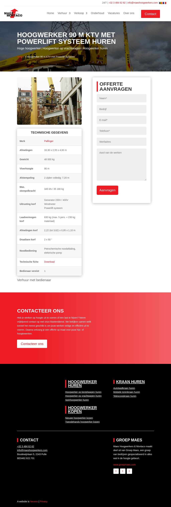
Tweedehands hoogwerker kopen (82, 421)
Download (49, 261)
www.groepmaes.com (124, 464)
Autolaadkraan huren (124, 388)
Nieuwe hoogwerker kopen (79, 418)
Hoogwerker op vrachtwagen (62, 48)
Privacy (43, 501)
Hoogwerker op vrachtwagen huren (83, 396)
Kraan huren (130, 382)
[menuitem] (160, 3)
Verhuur (62, 13)
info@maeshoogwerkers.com (142, 2)
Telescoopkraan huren (124, 396)
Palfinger (48, 141)
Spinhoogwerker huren (77, 400)
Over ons (128, 13)
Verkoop (79, 13)
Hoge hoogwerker (29, 48)
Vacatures (114, 13)
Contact (150, 14)
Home (50, 13)
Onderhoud (97, 13)
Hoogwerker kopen (82, 410)
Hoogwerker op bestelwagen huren (83, 392)
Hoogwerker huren (95, 48)
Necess (34, 501)
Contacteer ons (32, 344)
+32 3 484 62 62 (117, 2)
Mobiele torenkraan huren (126, 392)
